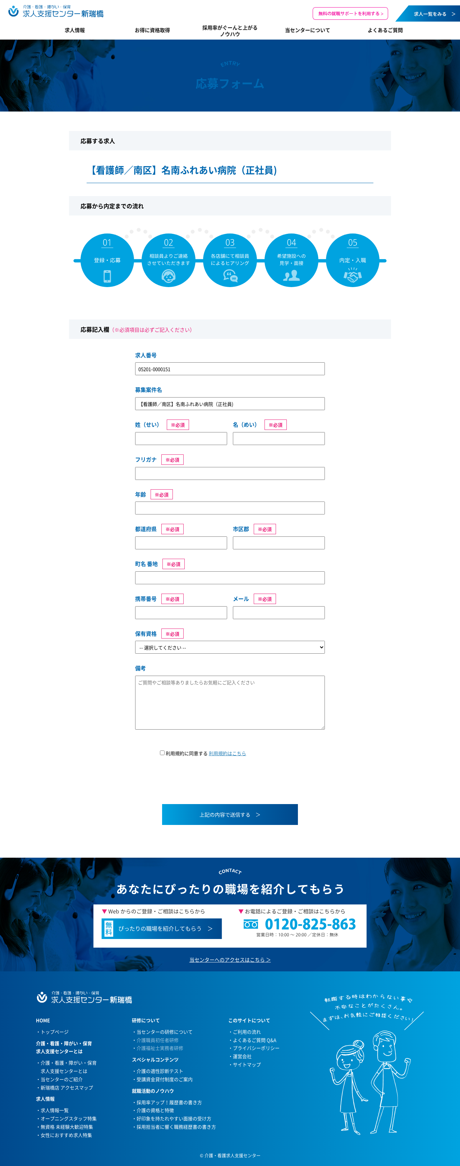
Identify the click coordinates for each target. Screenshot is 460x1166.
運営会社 (242, 1056)
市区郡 (241, 529)
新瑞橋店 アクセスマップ (67, 1087)
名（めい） (246, 424)
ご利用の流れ (247, 1031)
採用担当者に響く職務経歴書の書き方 (176, 1126)
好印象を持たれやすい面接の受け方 (174, 1118)
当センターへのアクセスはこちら (227, 959)
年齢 (140, 494)
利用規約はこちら (227, 753)
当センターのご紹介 (62, 1079)
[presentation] (189, 785)
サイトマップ (247, 1064)
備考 (140, 668)
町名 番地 (146, 564)
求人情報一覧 (55, 1110)
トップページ (55, 1031)
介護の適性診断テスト (160, 1070)
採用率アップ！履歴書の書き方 (169, 1102)
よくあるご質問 (385, 29)
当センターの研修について (165, 1031)
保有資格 (146, 634)
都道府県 (146, 529)
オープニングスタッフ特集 (69, 1118)
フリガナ (146, 459)
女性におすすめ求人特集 (66, 1134)
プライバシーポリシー (256, 1047)
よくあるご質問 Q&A (254, 1039)
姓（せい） (148, 424)
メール (241, 599)
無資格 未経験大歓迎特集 (67, 1126)
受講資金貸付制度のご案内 (165, 1079)
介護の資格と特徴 (155, 1110)
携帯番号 (146, 599)
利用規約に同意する (203, 753)
